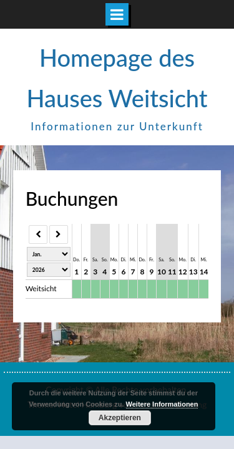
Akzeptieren (120, 417)
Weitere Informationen (162, 404)
